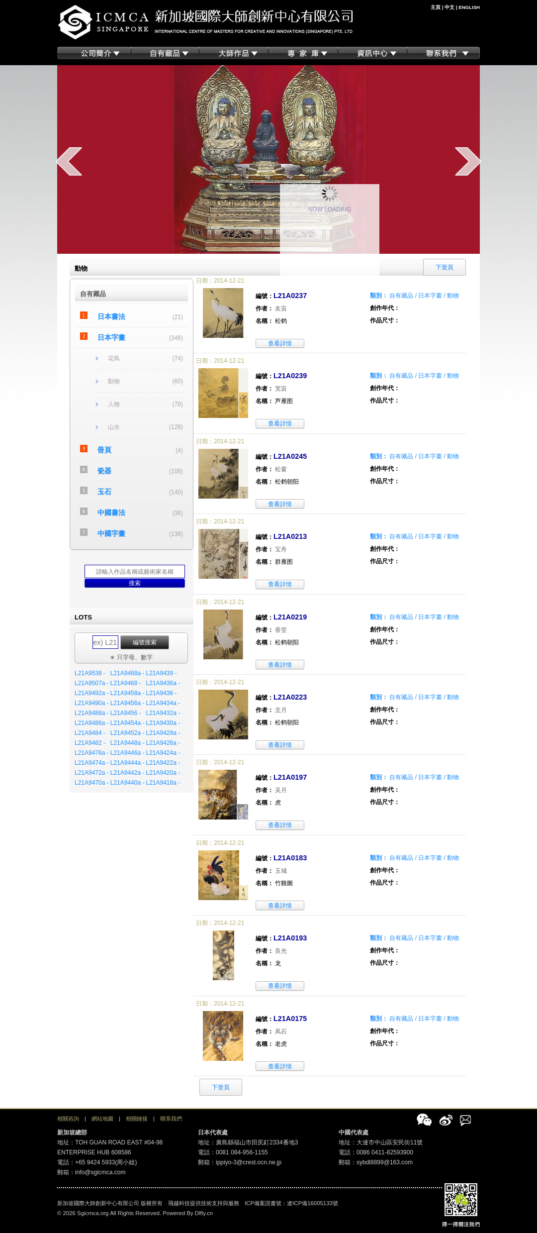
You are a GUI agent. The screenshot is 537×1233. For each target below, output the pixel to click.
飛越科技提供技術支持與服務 (203, 1203)
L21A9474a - (92, 762)
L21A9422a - (163, 762)
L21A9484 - (90, 732)
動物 (114, 381)
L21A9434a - (163, 703)
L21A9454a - (127, 722)
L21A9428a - (163, 732)
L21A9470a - (92, 782)
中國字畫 (111, 533)
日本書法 (111, 316)
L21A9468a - (127, 673)
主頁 (436, 7)
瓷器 (104, 471)
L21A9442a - (127, 772)
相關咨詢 (68, 1119)
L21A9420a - (163, 772)
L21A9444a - (127, 762)
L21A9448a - (127, 742)
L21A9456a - (127, 703)
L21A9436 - (161, 693)
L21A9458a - (127, 693)
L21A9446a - (127, 752)
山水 (114, 426)
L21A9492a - (92, 693)
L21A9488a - (92, 713)
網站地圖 (102, 1119)
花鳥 (114, 358)
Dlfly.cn (204, 1213)
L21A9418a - (163, 782)
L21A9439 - (161, 673)
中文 (449, 7)
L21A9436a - (163, 683)
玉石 (104, 492)
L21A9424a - (163, 752)
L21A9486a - (92, 722)
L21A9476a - (92, 752)
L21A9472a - (92, 772)
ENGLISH (469, 7)
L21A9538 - (90, 673)
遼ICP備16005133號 (312, 1203)
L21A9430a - (163, 722)
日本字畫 (111, 337)
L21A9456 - (125, 713)
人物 (114, 404)
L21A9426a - (163, 742)
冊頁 (104, 450)
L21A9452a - (127, 732)
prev (69, 161)
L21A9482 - (90, 742)
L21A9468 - (125, 683)
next (468, 161)
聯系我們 (171, 1119)
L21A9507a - (92, 683)
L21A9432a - (163, 713)
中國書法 (111, 512)
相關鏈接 (137, 1119)
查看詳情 (280, 343)
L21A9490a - (92, 703)
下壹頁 (221, 1087)
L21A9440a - (127, 782)
